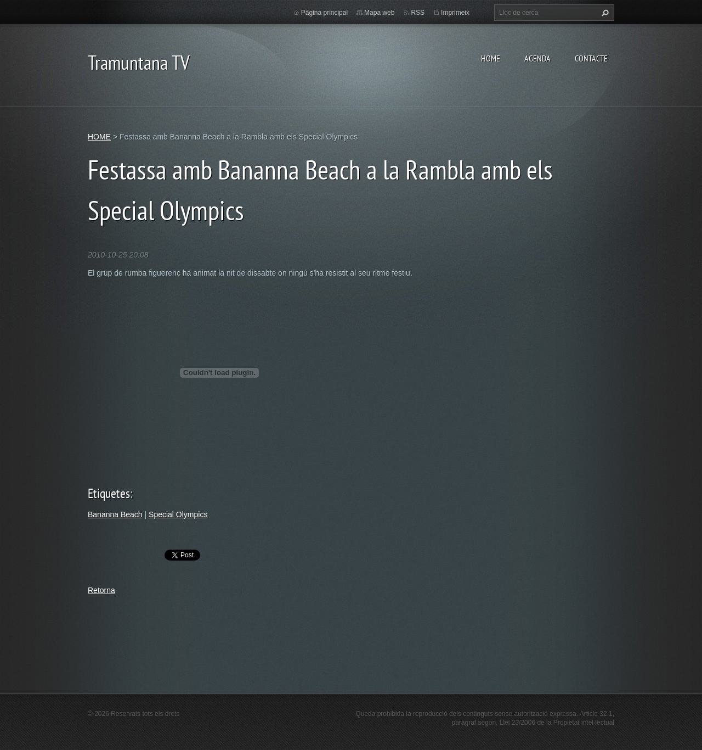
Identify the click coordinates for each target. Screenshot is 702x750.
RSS (417, 12)
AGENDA (537, 58)
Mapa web (379, 12)
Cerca (604, 12)
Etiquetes (109, 493)
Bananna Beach (115, 514)
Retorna (101, 590)
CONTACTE (591, 58)
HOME (490, 58)
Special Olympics (178, 514)
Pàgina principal (324, 12)
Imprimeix (455, 12)
